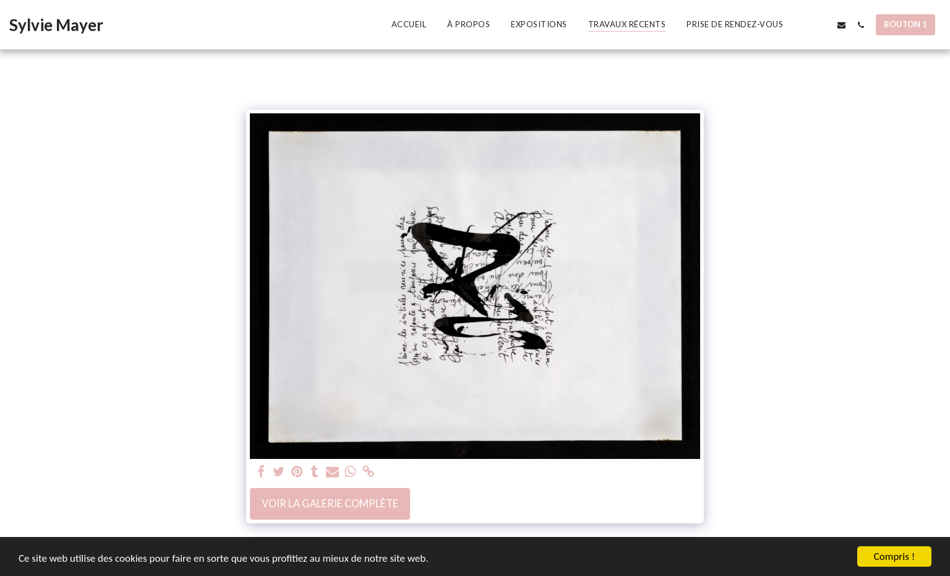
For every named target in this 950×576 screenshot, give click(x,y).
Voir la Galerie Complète (330, 503)
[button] (803, 24)
